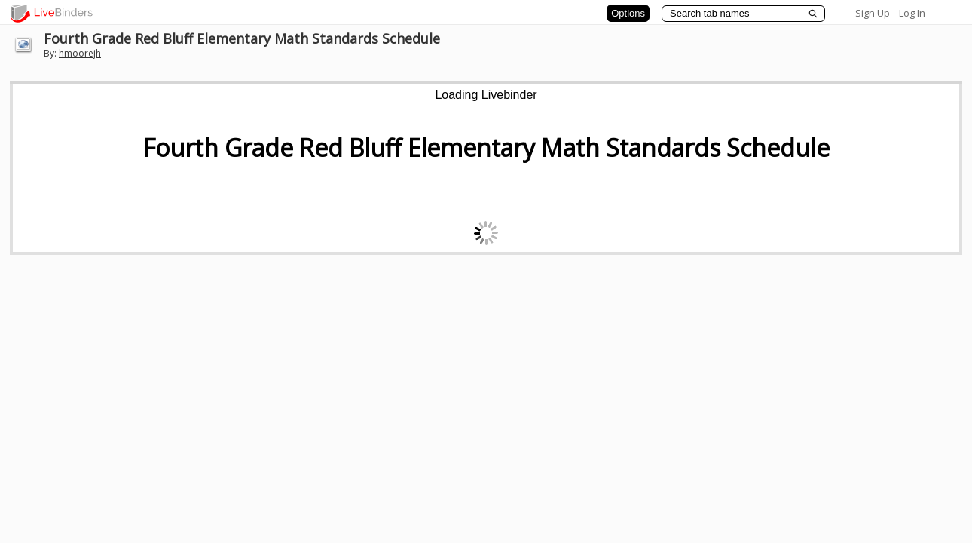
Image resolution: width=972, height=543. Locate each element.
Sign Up (872, 13)
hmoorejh (80, 53)
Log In (912, 13)
